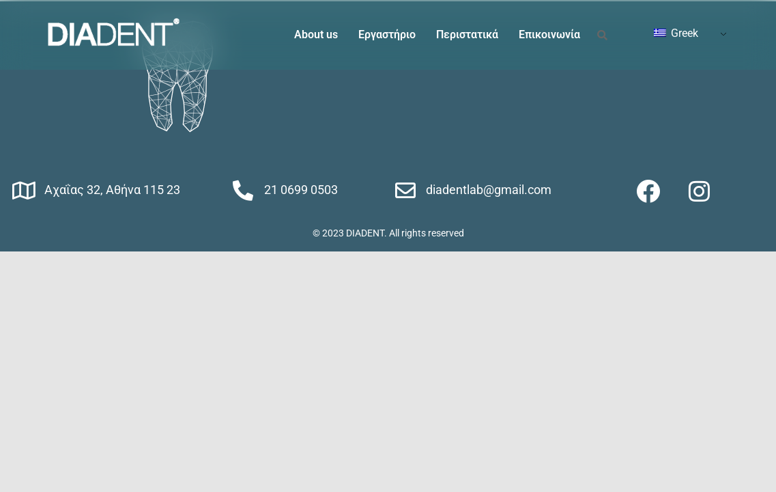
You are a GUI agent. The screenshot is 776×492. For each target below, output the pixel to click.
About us (316, 34)
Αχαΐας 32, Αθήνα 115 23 (112, 189)
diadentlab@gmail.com (488, 189)
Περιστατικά (467, 34)
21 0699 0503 (301, 189)
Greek (676, 33)
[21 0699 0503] (243, 190)
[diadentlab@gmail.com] (405, 190)
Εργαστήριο (387, 34)
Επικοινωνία (549, 34)
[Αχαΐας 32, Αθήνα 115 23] (24, 190)
